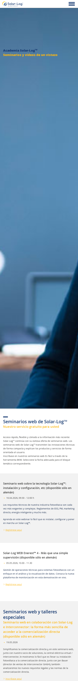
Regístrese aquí (14, 529)
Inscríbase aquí (14, 678)
